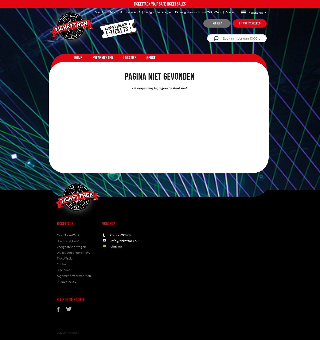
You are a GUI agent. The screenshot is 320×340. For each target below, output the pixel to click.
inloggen (217, 23)
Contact (231, 12)
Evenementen (103, 57)
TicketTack (72, 332)
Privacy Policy (66, 282)
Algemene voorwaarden (74, 276)
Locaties (129, 57)
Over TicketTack (68, 235)
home (78, 57)
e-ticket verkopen (249, 23)
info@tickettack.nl (124, 241)
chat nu (116, 246)
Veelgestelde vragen (157, 12)
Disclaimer (64, 270)
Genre (151, 57)
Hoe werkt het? (130, 12)
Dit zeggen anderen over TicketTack (198, 12)
